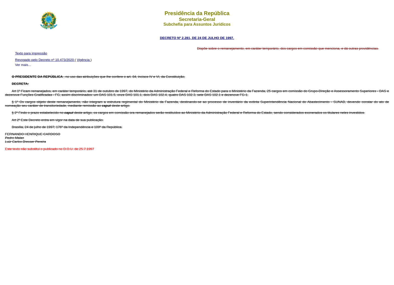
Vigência (84, 60)
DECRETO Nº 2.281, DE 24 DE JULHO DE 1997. (197, 38)
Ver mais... (23, 65)
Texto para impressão (31, 53)
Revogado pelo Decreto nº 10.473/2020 (45, 60)
